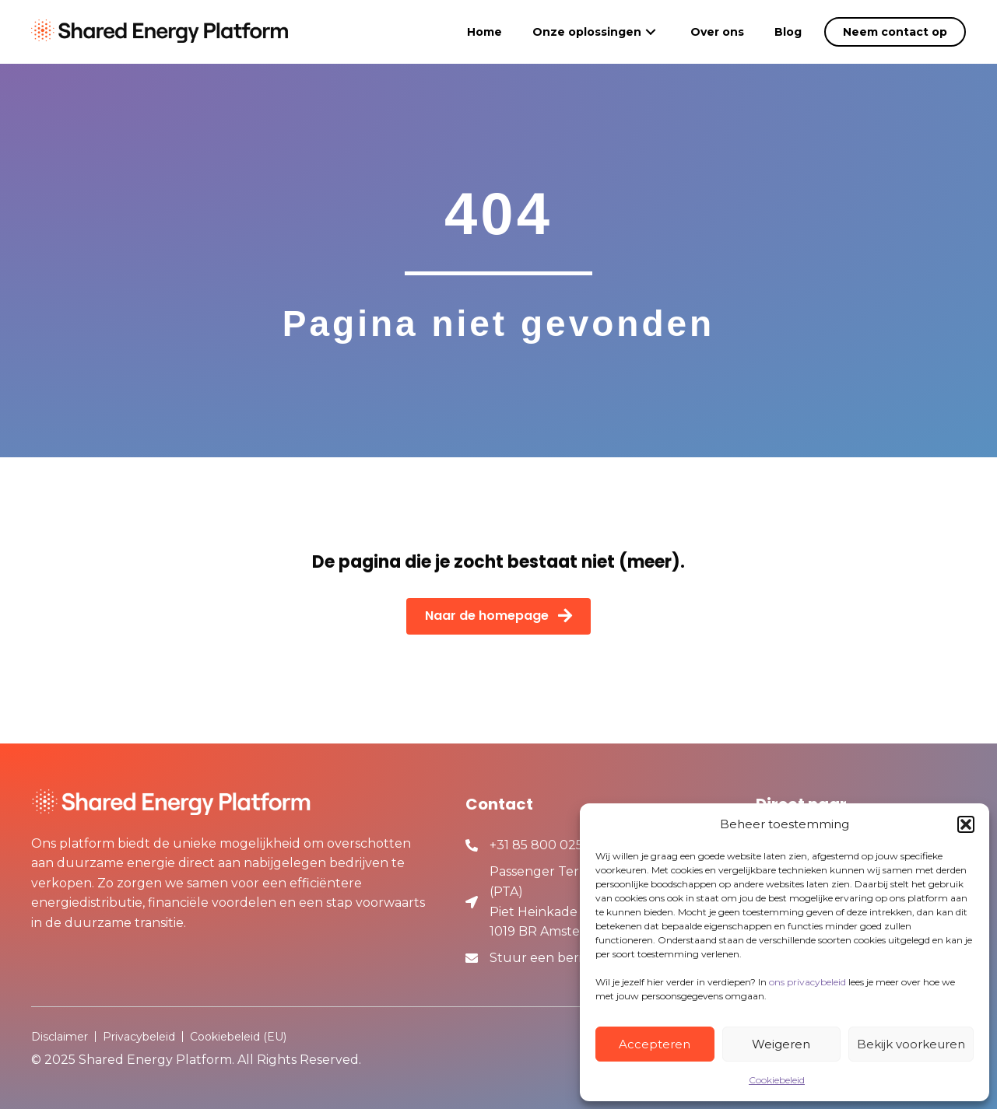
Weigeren (781, 1044)
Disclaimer (59, 1036)
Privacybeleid (139, 1036)
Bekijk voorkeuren (911, 1044)
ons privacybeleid (807, 982)
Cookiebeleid (777, 1080)
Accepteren (654, 1044)
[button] (966, 824)
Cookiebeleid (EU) (238, 1036)
